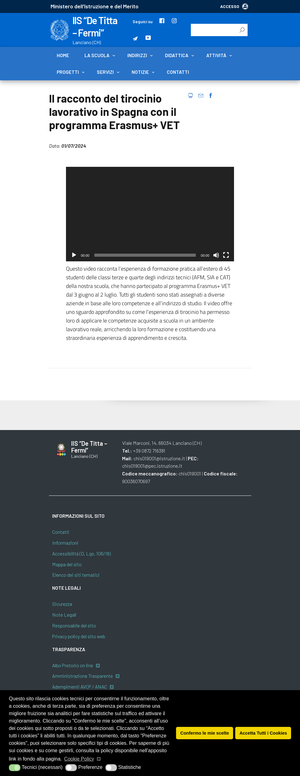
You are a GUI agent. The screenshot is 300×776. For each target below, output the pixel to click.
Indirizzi (137, 55)
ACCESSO (234, 6)
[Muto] (216, 255)
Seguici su (143, 21)
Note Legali (64, 615)
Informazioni (65, 543)
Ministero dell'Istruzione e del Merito (94, 6)
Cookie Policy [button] (79, 758)
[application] (150, 214)
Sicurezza (62, 604)
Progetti (68, 72)
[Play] (74, 255)
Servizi (105, 72)
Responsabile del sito (74, 625)
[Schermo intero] (226, 255)
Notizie (140, 72)
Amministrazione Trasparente (82, 676)
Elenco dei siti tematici (76, 575)
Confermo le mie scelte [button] (204, 733)
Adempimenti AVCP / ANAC (79, 687)
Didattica (176, 55)
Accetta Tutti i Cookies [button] (263, 733)
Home (63, 55)
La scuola (96, 55)
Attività (216, 55)
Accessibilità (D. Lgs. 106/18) (81, 553)
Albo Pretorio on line (72, 665)
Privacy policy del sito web (78, 636)
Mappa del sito (67, 564)
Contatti (178, 72)
